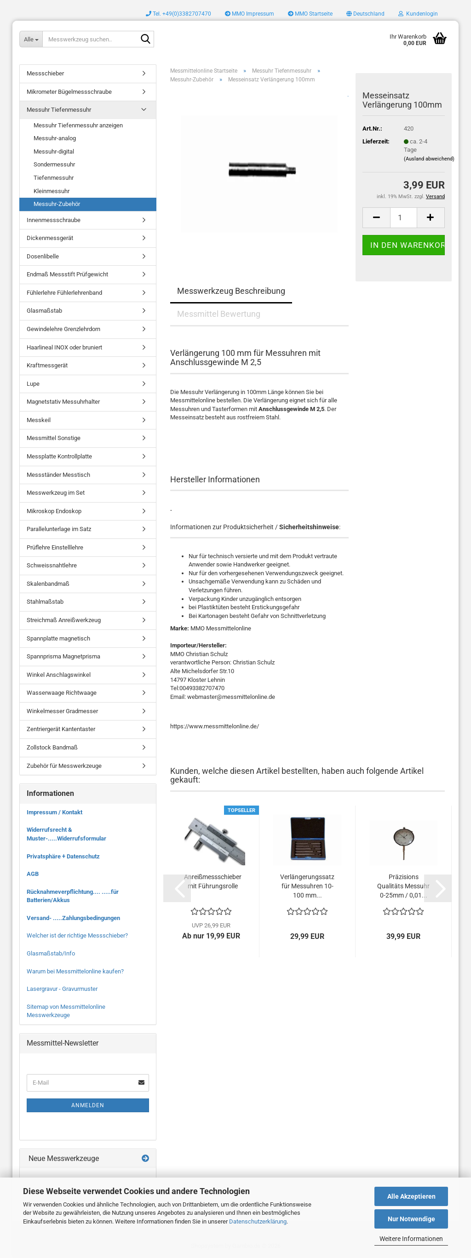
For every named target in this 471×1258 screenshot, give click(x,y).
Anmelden (87, 1105)
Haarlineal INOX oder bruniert (64, 347)
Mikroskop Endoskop (54, 511)
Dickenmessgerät (50, 237)
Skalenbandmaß (48, 583)
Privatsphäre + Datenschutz (63, 856)
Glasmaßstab (44, 310)
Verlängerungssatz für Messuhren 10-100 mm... (307, 886)
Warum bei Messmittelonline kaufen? (75, 971)
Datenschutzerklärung (258, 1221)
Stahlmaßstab (45, 601)
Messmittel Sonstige (53, 438)
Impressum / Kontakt (54, 812)
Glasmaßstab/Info (51, 953)
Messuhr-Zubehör (57, 203)
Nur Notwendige (411, 1219)
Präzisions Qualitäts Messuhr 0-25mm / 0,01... (403, 886)
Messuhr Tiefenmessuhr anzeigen (78, 125)
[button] (365, 14)
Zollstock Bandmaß (52, 747)
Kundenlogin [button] (418, 14)
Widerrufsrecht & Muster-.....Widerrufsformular (66, 834)
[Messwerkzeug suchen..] (30, 39)
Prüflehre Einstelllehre (55, 547)
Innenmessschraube (53, 220)
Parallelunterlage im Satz (59, 529)
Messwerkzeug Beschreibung (231, 291)
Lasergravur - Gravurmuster (62, 988)
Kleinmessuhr (51, 191)
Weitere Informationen (411, 1238)
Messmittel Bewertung (218, 314)
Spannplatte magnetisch (58, 638)
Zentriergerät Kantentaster (61, 729)
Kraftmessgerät (47, 365)
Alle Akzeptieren (411, 1196)
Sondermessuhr (54, 164)
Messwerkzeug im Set (56, 492)
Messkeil (39, 420)
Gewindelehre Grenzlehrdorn (63, 329)
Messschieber (45, 73)
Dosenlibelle (43, 256)
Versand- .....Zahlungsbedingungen (73, 918)
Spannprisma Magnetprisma (63, 656)
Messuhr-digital (54, 151)
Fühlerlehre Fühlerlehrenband (64, 292)
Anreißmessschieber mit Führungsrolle (212, 881)
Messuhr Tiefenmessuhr (59, 109)
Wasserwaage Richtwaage (62, 692)
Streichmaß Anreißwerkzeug (64, 620)
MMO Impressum (249, 14)
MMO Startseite (310, 14)
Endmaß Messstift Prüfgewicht (67, 274)
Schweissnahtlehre (52, 565)
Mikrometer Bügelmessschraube (69, 91)
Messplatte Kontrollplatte (59, 456)
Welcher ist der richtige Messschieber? (77, 935)
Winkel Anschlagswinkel (59, 674)
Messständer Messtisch (58, 474)
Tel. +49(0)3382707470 (178, 14)
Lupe (33, 383)
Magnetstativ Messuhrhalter (63, 401)
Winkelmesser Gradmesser (62, 711)
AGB (33, 873)
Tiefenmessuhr (54, 177)
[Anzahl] (403, 217)
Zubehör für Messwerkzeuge (64, 765)
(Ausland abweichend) (429, 159)
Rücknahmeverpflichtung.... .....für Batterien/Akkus (73, 896)
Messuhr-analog (55, 138)
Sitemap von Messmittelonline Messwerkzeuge (66, 1011)
